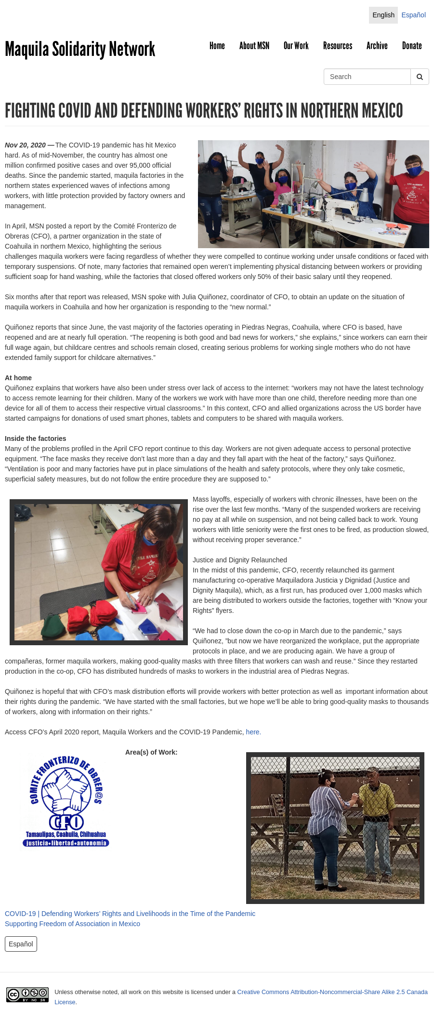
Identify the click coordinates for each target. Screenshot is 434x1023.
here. (254, 732)
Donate (412, 46)
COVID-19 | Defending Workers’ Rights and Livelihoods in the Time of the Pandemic (130, 913)
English (383, 15)
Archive (377, 46)
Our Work (296, 46)
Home (217, 46)
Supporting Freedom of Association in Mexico (72, 924)
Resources (337, 46)
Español (413, 15)
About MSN (254, 46)
